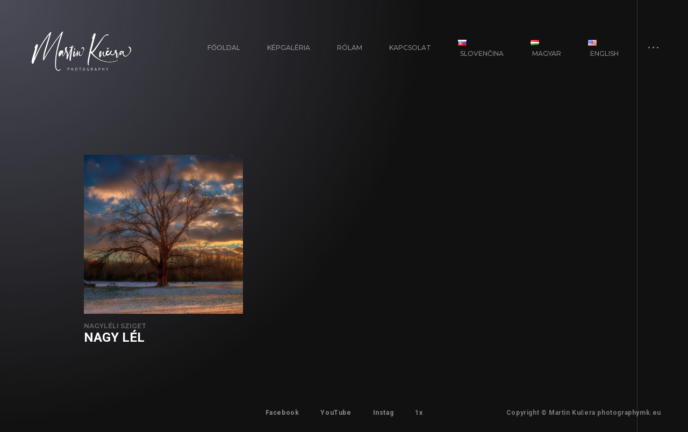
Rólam (349, 48)
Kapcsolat (410, 48)
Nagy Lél (114, 337)
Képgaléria (288, 48)
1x (418, 412)
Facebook (282, 412)
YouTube (335, 412)
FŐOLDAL (223, 48)
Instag (383, 412)
